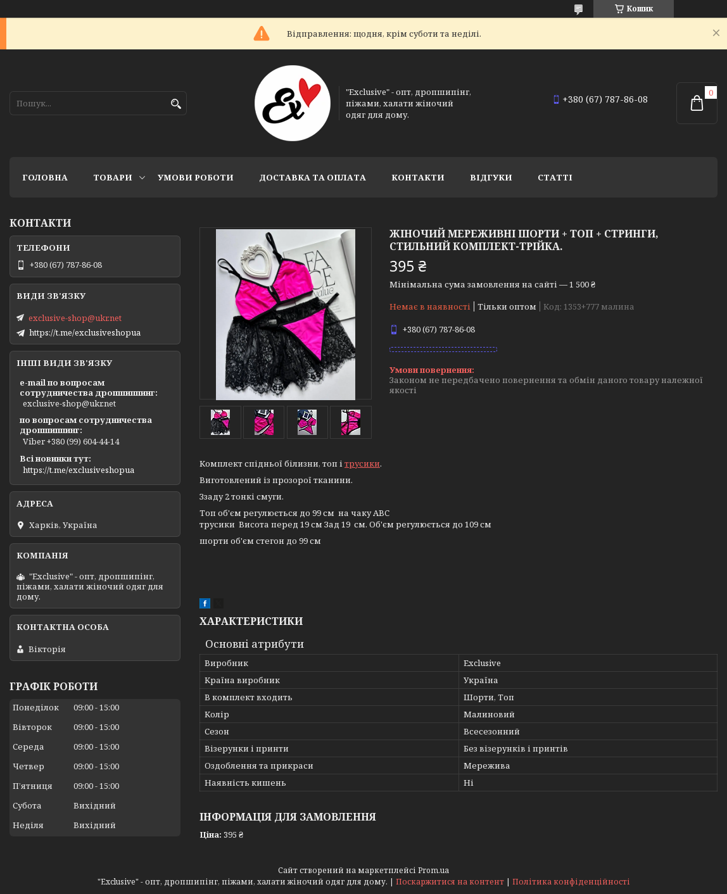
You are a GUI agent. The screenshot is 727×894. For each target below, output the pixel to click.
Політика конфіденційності (571, 881)
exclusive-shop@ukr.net (75, 318)
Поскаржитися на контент (450, 881)
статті (555, 177)
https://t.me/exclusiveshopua (85, 332)
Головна (45, 177)
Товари (112, 177)
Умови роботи (196, 177)
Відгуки (491, 177)
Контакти (418, 177)
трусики (362, 463)
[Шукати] (176, 104)
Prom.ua (433, 870)
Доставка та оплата (312, 177)
